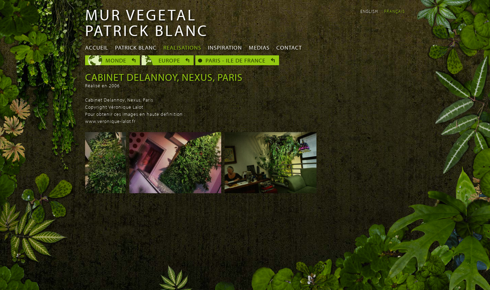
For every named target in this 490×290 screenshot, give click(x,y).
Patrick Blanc (136, 47)
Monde (115, 60)
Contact (289, 47)
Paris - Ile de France (235, 60)
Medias (259, 47)
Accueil (96, 47)
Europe (169, 60)
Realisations (182, 47)
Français (394, 11)
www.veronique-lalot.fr (110, 121)
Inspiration (225, 47)
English (369, 11)
